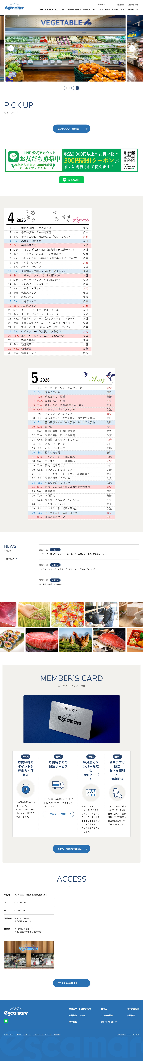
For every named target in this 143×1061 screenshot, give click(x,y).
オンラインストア (119, 9)
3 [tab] (71, 88)
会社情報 (120, 4)
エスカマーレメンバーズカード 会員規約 (46, 1034)
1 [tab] (66, 88)
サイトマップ (8, 1034)
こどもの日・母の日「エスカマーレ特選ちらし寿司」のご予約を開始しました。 (72, 554)
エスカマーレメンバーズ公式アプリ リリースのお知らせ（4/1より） (67, 569)
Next (132, 48)
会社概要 (131, 1015)
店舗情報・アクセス (73, 9)
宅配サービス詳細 (58, 813)
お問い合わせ (133, 4)
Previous (11, 48)
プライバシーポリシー (23, 1034)
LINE (109, 4)
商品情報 (86, 9)
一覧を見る (9, 559)
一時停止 (77, 88)
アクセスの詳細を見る (68, 983)
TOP (41, 9)
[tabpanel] (71, 48)
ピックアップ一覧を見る (69, 128)
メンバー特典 (104, 9)
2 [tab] (69, 88)
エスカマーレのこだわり (54, 9)
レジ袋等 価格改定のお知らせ (51, 584)
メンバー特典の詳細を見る (70, 848)
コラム (94, 9)
